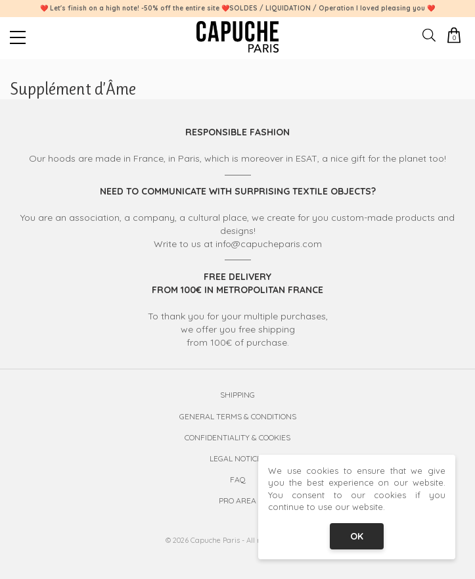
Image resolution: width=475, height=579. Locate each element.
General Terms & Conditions (237, 416)
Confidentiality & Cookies (237, 437)
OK (356, 536)
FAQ (238, 479)
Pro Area (237, 500)
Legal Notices (238, 458)
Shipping (237, 395)
